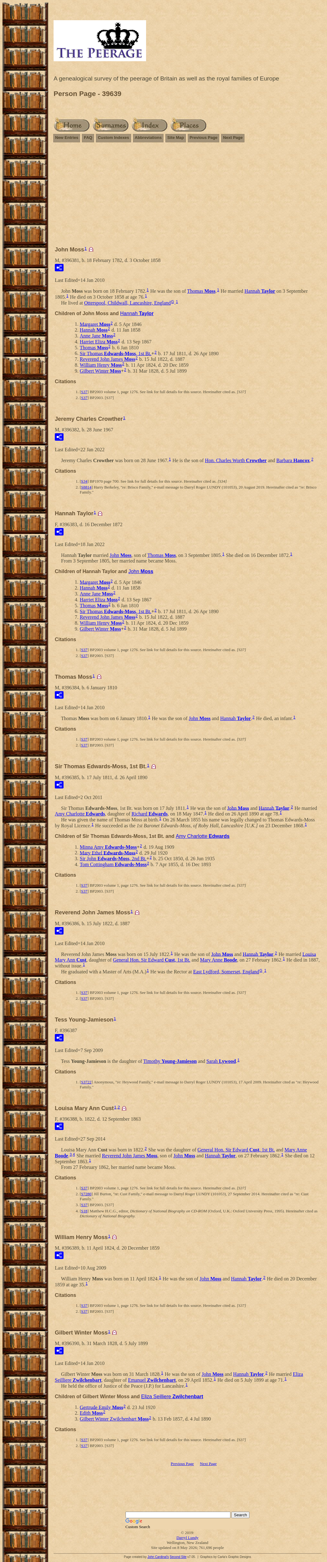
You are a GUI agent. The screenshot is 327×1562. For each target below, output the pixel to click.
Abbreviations (148, 137)
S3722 (86, 1082)
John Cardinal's (158, 1557)
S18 (84, 1211)
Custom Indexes (113, 137)
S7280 (86, 1194)
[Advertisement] (187, 191)
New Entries (66, 137)
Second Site (178, 1557)
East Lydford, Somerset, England (226, 971)
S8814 (86, 487)
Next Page (233, 137)
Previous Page (204, 137)
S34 (84, 481)
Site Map (175, 137)
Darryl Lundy (187, 1537)
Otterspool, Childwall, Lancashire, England (127, 303)
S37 (84, 391)
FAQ (88, 137)
